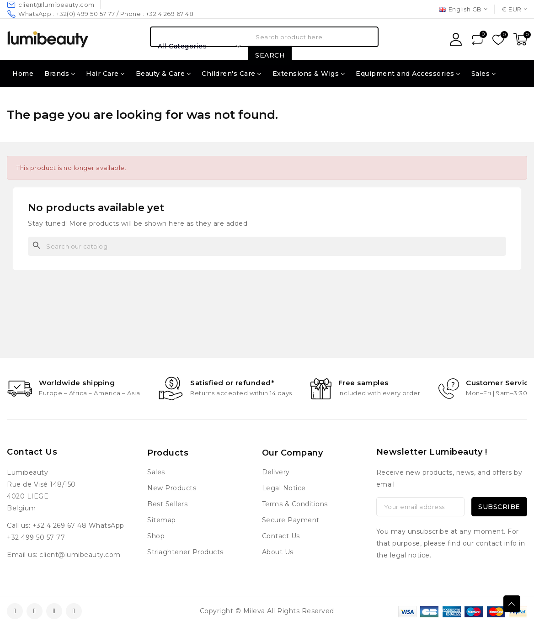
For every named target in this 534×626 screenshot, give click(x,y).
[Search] (267, 246)
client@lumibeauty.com (80, 555)
